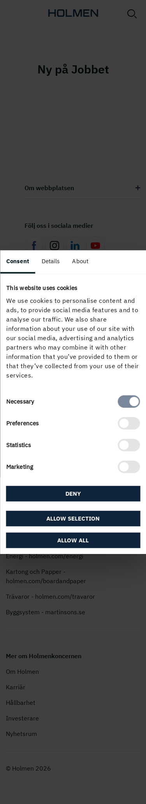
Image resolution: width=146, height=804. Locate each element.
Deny (73, 493)
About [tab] (80, 261)
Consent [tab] (17, 261)
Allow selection (73, 518)
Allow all (73, 540)
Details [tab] (51, 261)
